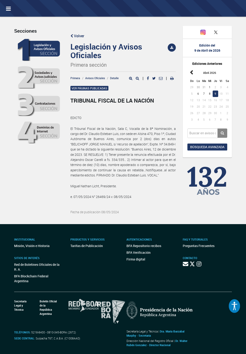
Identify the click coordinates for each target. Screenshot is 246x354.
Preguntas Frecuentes (198, 246)
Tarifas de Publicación (86, 246)
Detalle (114, 78)
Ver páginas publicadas (89, 88)
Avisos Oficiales (95, 78)
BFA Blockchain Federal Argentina (31, 278)
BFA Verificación (138, 252)
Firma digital (135, 259)
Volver (77, 35)
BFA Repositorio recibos (143, 246)
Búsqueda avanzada (207, 147)
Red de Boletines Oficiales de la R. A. (37, 267)
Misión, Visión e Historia (32, 246)
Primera (75, 78)
